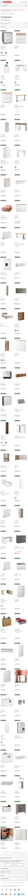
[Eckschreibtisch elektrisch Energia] (21, 234)
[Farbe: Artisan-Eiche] (6, 53)
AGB (7, 882)
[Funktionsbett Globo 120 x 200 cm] (7, 207)
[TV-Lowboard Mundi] (21, 181)
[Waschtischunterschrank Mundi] (21, 538)
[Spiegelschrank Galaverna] (21, 834)
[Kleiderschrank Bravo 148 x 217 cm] (7, 457)
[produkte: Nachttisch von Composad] (21, 44)
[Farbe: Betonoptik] (18, 331)
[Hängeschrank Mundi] (21, 264)
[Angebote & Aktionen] (14, 872)
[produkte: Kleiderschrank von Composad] (7, 158)
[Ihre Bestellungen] (14, 868)
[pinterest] (6, 890)
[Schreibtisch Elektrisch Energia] (21, 96)
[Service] (14, 875)
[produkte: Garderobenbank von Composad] (21, 569)
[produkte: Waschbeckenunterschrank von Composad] (21, 433)
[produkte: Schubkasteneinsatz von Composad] (21, 405)
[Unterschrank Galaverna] (21, 782)
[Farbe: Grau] (2, 82)
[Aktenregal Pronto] (7, 289)
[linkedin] (19, 890)
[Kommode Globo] (21, 345)
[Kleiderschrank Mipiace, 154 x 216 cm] (21, 727)
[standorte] (22, 2)
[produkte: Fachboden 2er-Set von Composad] (21, 761)
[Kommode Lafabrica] (21, 808)
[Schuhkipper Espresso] (21, 591)
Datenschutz (10, 882)
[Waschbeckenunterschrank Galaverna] (21, 427)
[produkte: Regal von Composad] (7, 733)
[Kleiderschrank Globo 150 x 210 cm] (7, 264)
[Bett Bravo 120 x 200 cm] (7, 315)
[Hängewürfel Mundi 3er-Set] (21, 374)
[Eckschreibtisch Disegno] (7, 591)
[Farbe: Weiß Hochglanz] (16, 112)
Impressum (4, 882)
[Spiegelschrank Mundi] (7, 400)
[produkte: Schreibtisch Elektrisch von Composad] (21, 103)
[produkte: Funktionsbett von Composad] (7, 212)
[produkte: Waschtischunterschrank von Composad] (21, 543)
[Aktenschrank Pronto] (7, 126)
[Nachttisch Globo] (7, 96)
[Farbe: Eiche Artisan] (16, 82)
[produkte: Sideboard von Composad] (21, 461)
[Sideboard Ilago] (21, 457)
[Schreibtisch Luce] (7, 538)
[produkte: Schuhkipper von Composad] (21, 597)
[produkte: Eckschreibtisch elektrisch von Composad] (21, 240)
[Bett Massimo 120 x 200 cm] (7, 482)
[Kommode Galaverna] (21, 289)
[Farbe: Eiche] (2, 53)
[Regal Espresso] (7, 727)
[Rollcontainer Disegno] (7, 37)
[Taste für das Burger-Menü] (1, 2)
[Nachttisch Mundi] (21, 37)
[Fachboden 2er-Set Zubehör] (21, 756)
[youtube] (15, 890)
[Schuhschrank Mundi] (21, 675)
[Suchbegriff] (13, 5)
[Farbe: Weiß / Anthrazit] (18, 250)
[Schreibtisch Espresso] (21, 67)
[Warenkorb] (26, 2)
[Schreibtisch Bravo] (21, 701)
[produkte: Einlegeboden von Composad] (7, 787)
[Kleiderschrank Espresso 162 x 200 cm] (7, 152)
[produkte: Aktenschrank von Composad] (7, 131)
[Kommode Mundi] (21, 207)
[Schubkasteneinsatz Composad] (21, 400)
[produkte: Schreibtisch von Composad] (21, 73)
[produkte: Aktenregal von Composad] (7, 294)
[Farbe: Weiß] (4, 53)
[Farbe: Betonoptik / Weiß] (18, 112)
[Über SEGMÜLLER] (14, 878)
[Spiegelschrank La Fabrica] (7, 374)
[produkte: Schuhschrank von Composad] (21, 680)
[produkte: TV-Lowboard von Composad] (21, 186)
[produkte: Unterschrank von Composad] (21, 787)
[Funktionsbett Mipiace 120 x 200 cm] (21, 620)
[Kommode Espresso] (7, 234)
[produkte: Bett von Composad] (7, 322)
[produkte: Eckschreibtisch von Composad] (7, 597)
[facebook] (2, 890)
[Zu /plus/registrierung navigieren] (14, 864)
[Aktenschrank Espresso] (21, 482)
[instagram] (11, 890)
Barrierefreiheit (22, 882)
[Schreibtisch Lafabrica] (7, 834)
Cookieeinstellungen (16, 882)
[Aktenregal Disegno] (21, 315)
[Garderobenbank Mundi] (21, 565)
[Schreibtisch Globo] (21, 126)
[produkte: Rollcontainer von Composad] (7, 44)
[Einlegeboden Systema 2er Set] (7, 782)
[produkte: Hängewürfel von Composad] (21, 379)
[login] (24, 2)
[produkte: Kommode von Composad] (21, 212)
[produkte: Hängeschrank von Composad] (21, 268)
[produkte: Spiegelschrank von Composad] (7, 379)
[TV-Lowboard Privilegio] (7, 650)
